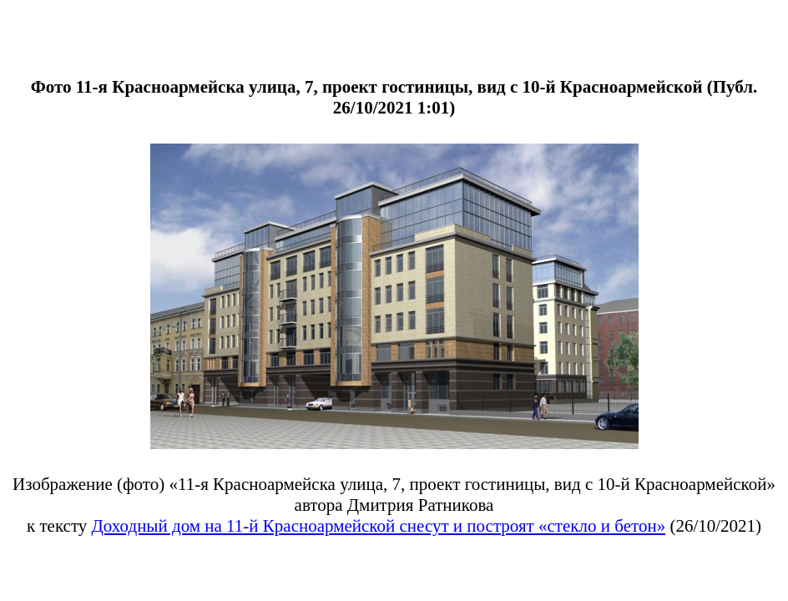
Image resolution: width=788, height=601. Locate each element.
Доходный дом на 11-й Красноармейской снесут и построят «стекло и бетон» (379, 526)
